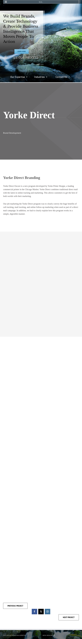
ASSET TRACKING (23, 593)
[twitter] (41, 561)
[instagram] (47, 561)
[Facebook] (44, 606)
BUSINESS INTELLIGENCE (11, 595)
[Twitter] (49, 606)
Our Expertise (19, 77)
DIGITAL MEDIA (8, 593)
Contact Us (63, 77)
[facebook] (34, 561)
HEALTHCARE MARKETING (11, 597)
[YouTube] (54, 606)
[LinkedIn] (58, 606)
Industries (41, 77)
